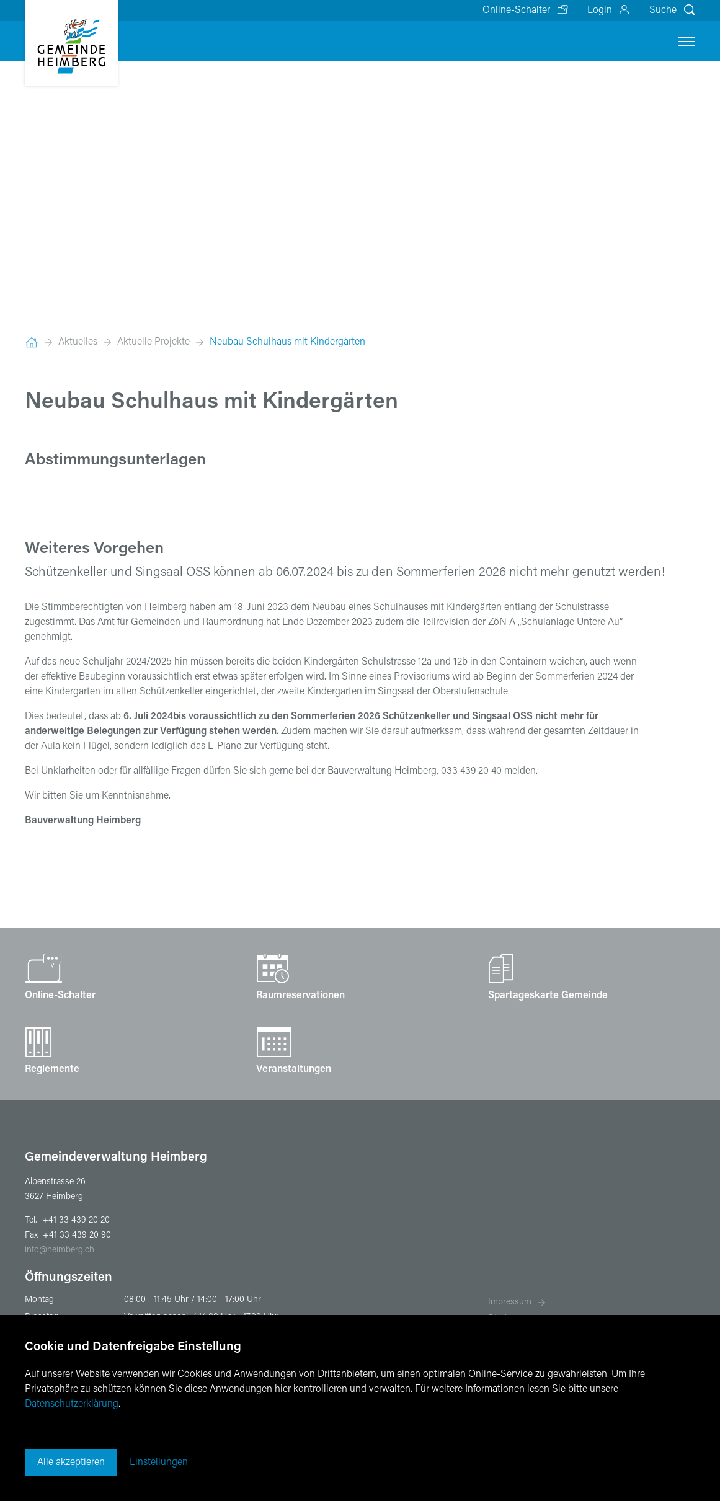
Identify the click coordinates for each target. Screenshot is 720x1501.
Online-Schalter (516, 10)
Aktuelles (77, 342)
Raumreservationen (300, 996)
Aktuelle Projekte (153, 342)
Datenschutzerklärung (71, 1404)
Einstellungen (159, 1463)
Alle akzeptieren (71, 1463)
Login (599, 10)
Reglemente (52, 1069)
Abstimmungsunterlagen (115, 461)
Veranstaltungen (293, 1069)
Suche (663, 10)
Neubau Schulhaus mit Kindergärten (287, 342)
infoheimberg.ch (59, 1250)
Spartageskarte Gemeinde (548, 996)
